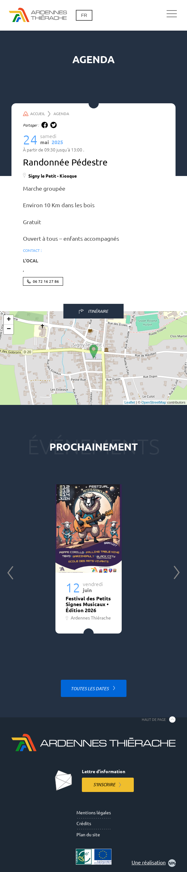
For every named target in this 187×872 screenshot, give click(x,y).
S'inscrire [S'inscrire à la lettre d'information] (104, 784)
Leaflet (130, 402)
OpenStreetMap (153, 402)
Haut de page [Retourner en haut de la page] (154, 719)
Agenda (61, 114)
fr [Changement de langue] (84, 15)
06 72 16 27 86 (46, 281)
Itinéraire (98, 311)
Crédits (83, 823)
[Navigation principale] (171, 14)
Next (177, 572)
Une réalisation (154, 863)
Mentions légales (93, 812)
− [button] (9, 329)
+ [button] (9, 320)
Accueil (37, 114)
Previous (10, 572)
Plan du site (88, 834)
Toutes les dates (90, 688)
